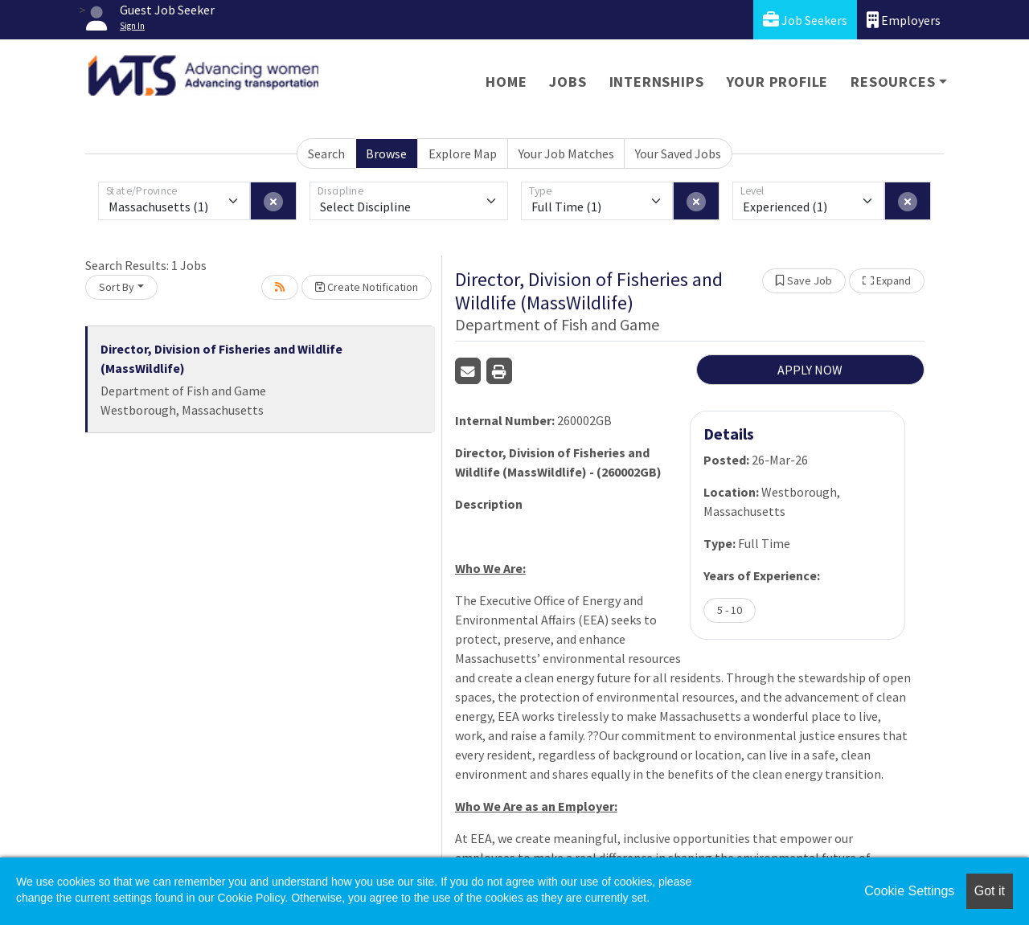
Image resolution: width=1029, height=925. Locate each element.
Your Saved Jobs (678, 153)
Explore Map (462, 153)
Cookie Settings (909, 891)
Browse (386, 153)
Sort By (116, 287)
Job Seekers (805, 20)
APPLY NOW (809, 370)
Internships (656, 81)
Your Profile (778, 81)
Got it (989, 891)
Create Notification (366, 287)
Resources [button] (893, 81)
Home (506, 81)
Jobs (567, 81)
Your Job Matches (566, 153)
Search (326, 153)
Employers (904, 20)
